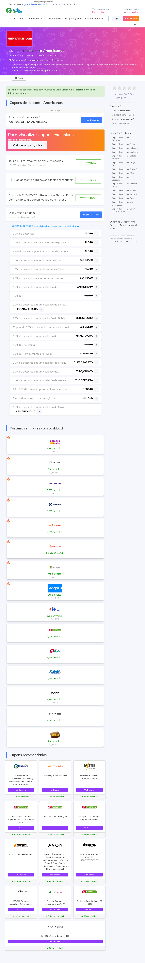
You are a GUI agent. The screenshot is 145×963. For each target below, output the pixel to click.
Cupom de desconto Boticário (125, 148)
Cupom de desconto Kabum (124, 190)
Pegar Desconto (91, 120)
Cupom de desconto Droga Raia (123, 163)
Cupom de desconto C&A (123, 173)
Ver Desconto (21, 790)
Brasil (19, 78)
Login (116, 18)
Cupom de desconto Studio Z (124, 169)
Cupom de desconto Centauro (125, 152)
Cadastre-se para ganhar (27, 145)
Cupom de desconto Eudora (124, 144)
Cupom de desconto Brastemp (120, 178)
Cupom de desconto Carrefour (120, 138)
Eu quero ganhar (131, 12)
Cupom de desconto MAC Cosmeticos (123, 203)
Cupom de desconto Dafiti (123, 198)
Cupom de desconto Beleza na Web (124, 157)
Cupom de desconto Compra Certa (124, 185)
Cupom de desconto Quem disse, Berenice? (123, 210)
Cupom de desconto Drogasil (124, 194)
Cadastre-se (131, 18)
